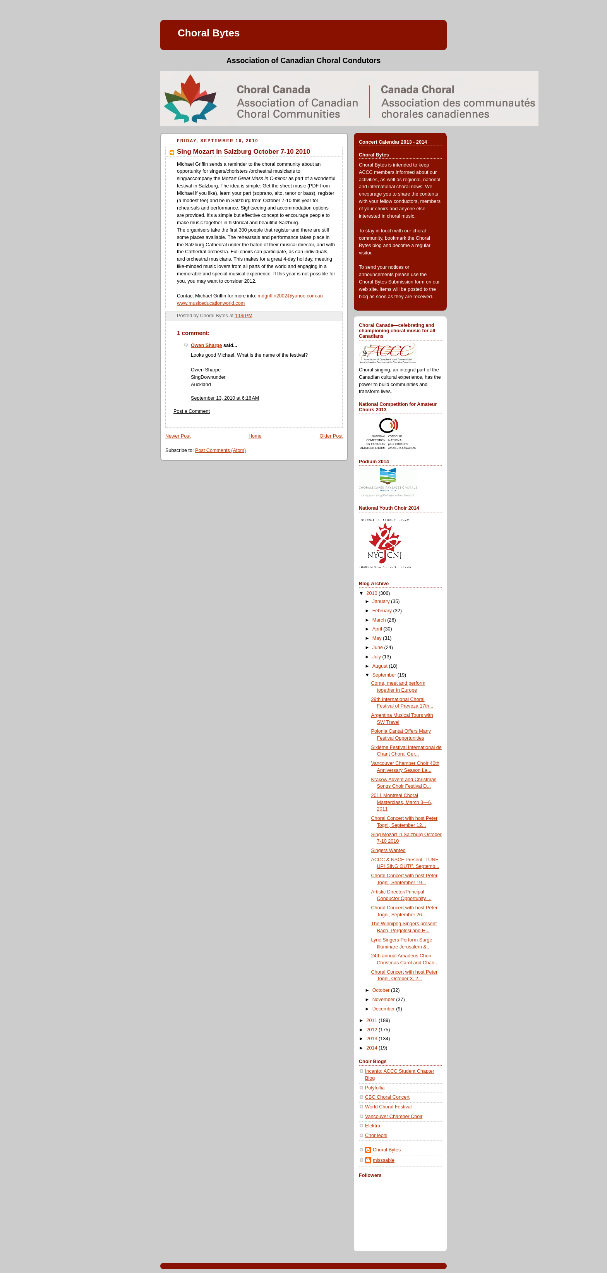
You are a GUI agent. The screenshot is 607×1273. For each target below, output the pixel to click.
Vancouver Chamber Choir (393, 1116)
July (377, 657)
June (378, 647)
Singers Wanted (388, 850)
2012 (373, 1029)
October (381, 990)
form (419, 282)
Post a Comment (191, 411)
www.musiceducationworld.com (211, 303)
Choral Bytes (209, 33)
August (380, 666)
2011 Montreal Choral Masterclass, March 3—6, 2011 (401, 802)
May (377, 638)
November (384, 999)
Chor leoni (376, 1135)
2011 (373, 1020)
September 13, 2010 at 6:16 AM (225, 398)
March (380, 620)
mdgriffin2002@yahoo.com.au (290, 296)
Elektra (372, 1126)
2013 (373, 1038)
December (384, 1009)
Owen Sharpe (206, 345)
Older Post (331, 436)
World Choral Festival (388, 1107)
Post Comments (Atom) (220, 450)
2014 (373, 1048)
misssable (383, 1160)
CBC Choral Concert (387, 1097)
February (382, 610)
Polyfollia (374, 1088)
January (381, 601)
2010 (373, 593)
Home (255, 436)
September (385, 675)
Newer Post (177, 436)
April (378, 629)
